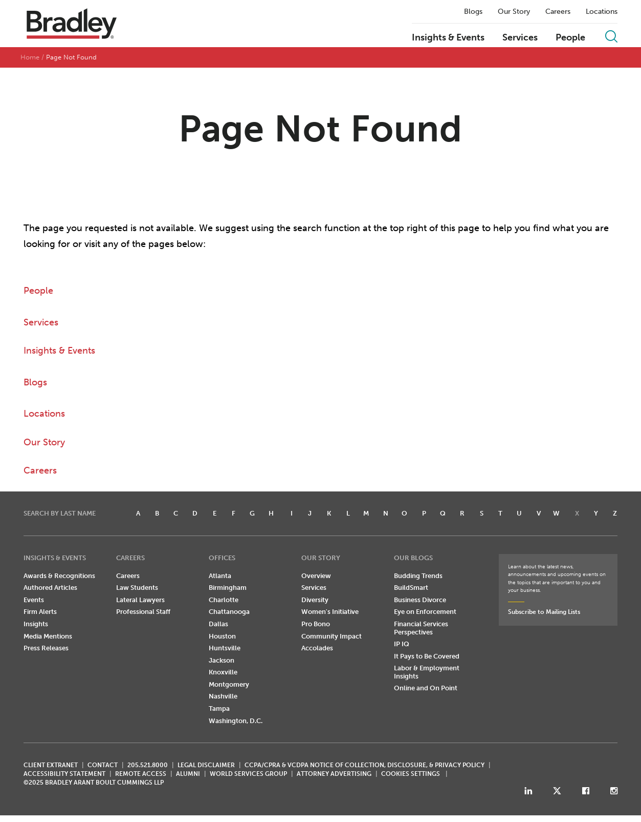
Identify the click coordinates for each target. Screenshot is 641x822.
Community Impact (331, 636)
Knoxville (223, 672)
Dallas (218, 624)
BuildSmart (411, 588)
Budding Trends (418, 576)
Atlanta (220, 576)
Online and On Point (425, 688)
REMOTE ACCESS (140, 774)
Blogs (473, 11)
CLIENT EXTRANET (51, 765)
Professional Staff (143, 612)
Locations (601, 11)
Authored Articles (50, 588)
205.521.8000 (147, 765)
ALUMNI (188, 774)
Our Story (514, 11)
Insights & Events (448, 38)
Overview (316, 576)
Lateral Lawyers (140, 600)
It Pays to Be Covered (426, 656)
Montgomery (229, 685)
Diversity (314, 600)
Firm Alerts (40, 612)
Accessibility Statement (64, 774)
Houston (222, 636)
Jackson (221, 660)
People (570, 38)
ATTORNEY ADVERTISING (334, 774)
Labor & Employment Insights (426, 673)
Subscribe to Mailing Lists (544, 612)
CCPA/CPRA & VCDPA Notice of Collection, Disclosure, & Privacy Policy (364, 765)
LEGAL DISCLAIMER (206, 765)
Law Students (137, 588)
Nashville (223, 697)
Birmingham (228, 588)
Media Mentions (48, 636)
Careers (557, 11)
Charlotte (223, 600)
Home (29, 57)
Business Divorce (420, 600)
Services (520, 38)
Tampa (219, 709)
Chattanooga (229, 612)
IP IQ (401, 644)
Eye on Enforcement (425, 612)
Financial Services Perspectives (421, 628)
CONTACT (102, 765)
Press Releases (46, 648)
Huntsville (224, 648)
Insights (36, 624)
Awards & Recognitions (59, 576)
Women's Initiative (330, 612)
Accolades (317, 648)
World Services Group (248, 774)
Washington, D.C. (235, 721)
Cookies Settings (410, 774)
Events (34, 600)
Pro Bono (315, 624)
